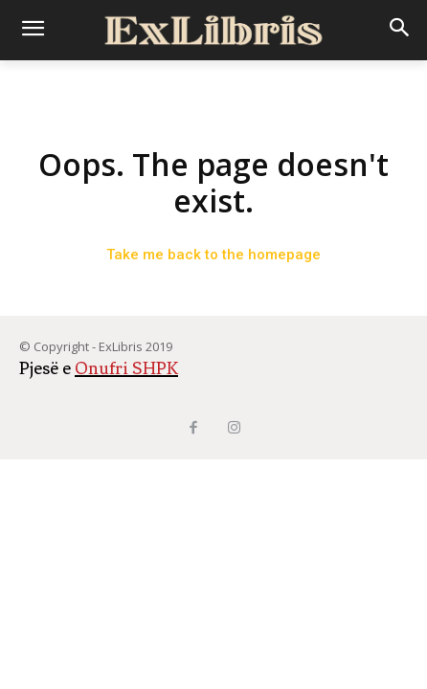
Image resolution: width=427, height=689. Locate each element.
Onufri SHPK (126, 368)
